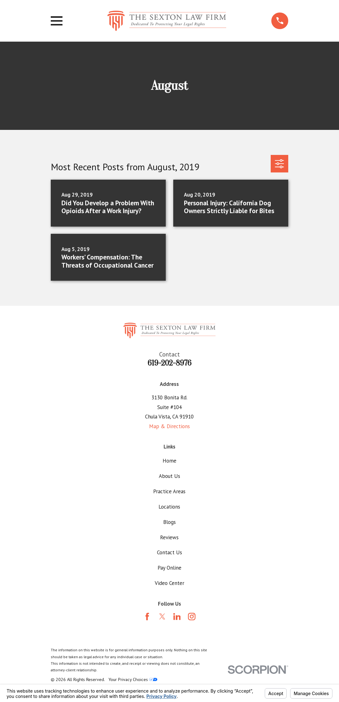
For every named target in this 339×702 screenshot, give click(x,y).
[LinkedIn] (177, 616)
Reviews (169, 537)
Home (169, 460)
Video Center (169, 583)
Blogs (169, 522)
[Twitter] (162, 616)
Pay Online (169, 567)
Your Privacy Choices (132, 679)
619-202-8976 (169, 363)
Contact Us (169, 552)
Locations (169, 506)
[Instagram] (192, 616)
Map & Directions (169, 426)
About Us (169, 476)
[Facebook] (147, 616)
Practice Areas (169, 491)
